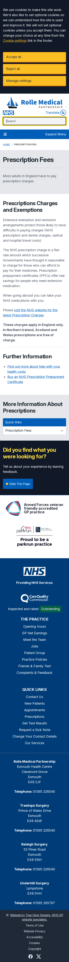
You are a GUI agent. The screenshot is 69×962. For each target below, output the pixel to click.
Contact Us (34, 697)
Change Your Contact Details (35, 736)
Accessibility (34, 937)
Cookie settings (15, 41)
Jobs (34, 646)
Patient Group (34, 653)
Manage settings (18, 81)
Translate (55, 113)
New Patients (34, 703)
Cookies (34, 943)
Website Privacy (34, 931)
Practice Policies (34, 659)
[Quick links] (34, 430)
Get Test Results (34, 723)
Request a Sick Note (34, 730)
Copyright (34, 949)
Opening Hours (34, 626)
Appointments (34, 710)
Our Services (34, 743)
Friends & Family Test (34, 666)
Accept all (13, 57)
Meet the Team (34, 640)
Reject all (13, 69)
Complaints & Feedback (34, 673)
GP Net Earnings (34, 633)
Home (6, 144)
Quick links (13, 422)
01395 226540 (44, 791)
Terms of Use (35, 925)
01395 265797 (44, 903)
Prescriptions (34, 717)
